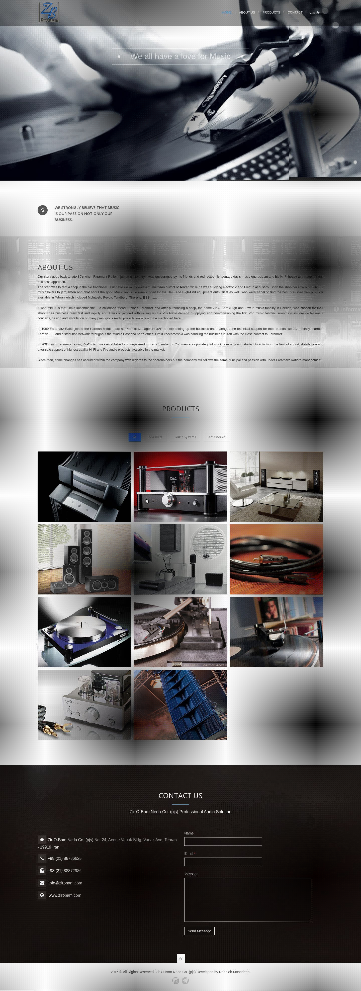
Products (271, 13)
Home (227, 13)
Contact (295, 13)
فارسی (315, 13)
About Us (247, 13)
